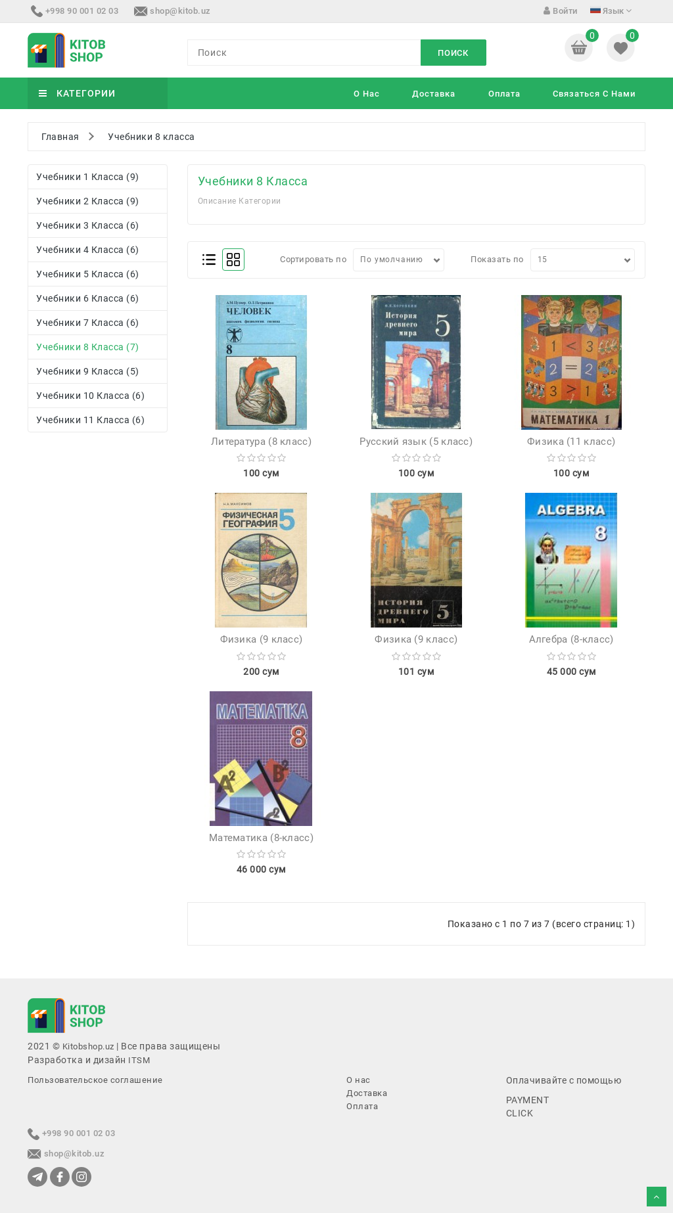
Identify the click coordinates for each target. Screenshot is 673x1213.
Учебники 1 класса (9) (87, 177)
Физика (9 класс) (261, 639)
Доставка (433, 94)
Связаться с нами (594, 94)
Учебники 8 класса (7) (87, 347)
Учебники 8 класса (151, 136)
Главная (60, 136)
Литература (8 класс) (261, 441)
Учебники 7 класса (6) (87, 322)
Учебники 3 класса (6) (87, 225)
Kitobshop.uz (88, 1046)
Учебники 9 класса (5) (87, 371)
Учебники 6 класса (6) (87, 298)
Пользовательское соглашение (95, 1080)
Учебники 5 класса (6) (87, 274)
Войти (561, 11)
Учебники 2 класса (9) (87, 201)
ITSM (139, 1060)
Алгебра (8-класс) (571, 639)
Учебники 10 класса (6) (90, 395)
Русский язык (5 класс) (416, 441)
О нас (367, 94)
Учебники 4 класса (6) (87, 249)
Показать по (497, 259)
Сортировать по (313, 259)
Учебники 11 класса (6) (90, 420)
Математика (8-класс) (261, 838)
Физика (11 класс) (571, 441)
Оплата (504, 94)
